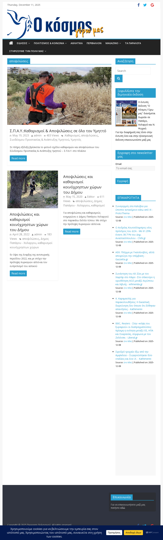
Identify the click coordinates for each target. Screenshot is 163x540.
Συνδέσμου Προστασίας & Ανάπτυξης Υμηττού (39, 139)
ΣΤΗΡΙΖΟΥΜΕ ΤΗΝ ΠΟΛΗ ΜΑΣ (26, 51)
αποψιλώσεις (89, 135)
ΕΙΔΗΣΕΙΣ (22, 43)
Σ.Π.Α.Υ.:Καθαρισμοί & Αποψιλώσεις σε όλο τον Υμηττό (58, 130)
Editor (91, 197)
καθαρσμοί (98, 205)
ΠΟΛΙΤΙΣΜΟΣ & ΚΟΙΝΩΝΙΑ (49, 43)
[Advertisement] (135, 425)
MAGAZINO (112, 43)
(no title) (128, 216)
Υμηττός (76, 139)
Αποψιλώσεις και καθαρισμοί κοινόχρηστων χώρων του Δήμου (29, 222)
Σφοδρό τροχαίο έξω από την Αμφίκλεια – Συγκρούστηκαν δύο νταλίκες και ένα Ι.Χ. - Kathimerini (133, 355)
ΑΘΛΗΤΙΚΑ (77, 43)
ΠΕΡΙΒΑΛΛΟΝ (94, 43)
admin (37, 135)
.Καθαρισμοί (72, 135)
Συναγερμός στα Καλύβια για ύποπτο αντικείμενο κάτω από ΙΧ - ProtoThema (134, 210)
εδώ (122, 507)
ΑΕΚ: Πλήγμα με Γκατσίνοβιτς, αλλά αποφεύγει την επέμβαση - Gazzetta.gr (134, 256)
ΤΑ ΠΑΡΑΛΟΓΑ (133, 43)
